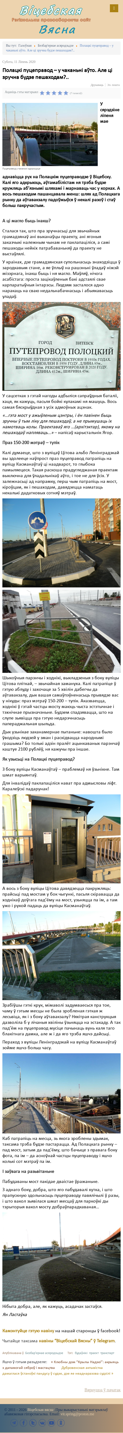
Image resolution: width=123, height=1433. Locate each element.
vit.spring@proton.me (77, 1414)
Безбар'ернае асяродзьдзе (44, 1353)
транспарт (107, 1353)
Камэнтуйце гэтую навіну (28, 1331)
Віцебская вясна (40, 1410)
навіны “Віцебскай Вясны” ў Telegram (77, 1341)
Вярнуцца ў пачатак (103, 1390)
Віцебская (50, 10)
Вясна (57, 29)
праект (94, 1353)
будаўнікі (81, 1353)
